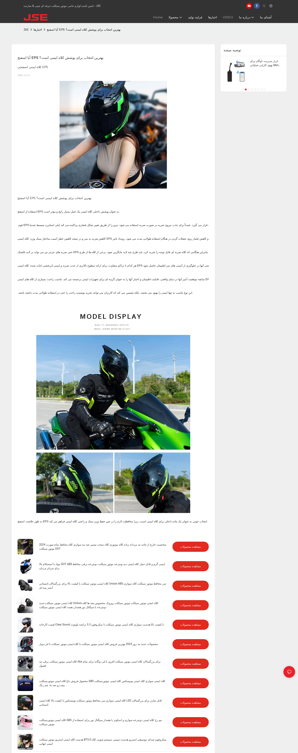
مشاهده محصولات (190, 546)
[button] (242, 89)
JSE (26, 29)
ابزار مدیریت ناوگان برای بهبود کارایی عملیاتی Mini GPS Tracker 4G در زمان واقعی (264, 63)
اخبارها (38, 29)
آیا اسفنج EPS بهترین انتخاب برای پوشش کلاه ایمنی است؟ (84, 29)
